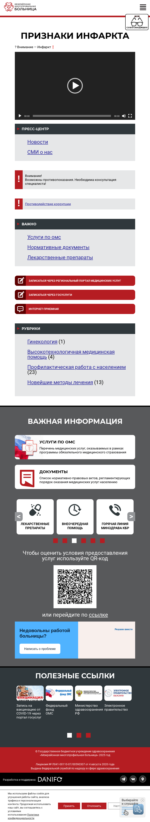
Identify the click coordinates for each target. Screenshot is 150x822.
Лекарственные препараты (60, 257)
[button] (75, 86)
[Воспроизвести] (20, 116)
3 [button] (74, 540)
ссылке (98, 615)
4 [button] (83, 540)
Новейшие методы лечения (60, 382)
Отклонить (93, 806)
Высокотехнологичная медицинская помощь (71, 354)
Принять (66, 806)
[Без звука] (124, 116)
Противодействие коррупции (48, 204)
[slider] (72, 116)
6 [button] (102, 540)
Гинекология (42, 342)
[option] (35, 514)
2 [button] (64, 540)
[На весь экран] (130, 116)
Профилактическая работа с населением (76, 367)
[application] (75, 86)
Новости (37, 142)
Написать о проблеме (40, 649)
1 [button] (55, 540)
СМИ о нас (40, 152)
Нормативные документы (58, 247)
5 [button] (93, 540)
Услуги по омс (44, 237)
